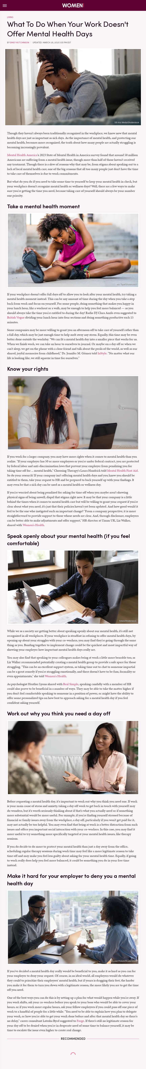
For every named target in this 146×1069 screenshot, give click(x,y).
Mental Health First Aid (122, 470)
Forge (80, 1020)
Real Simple (70, 684)
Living (10, 17)
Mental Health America (22, 155)
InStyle (102, 353)
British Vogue (16, 317)
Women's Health (33, 525)
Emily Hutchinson (19, 42)
